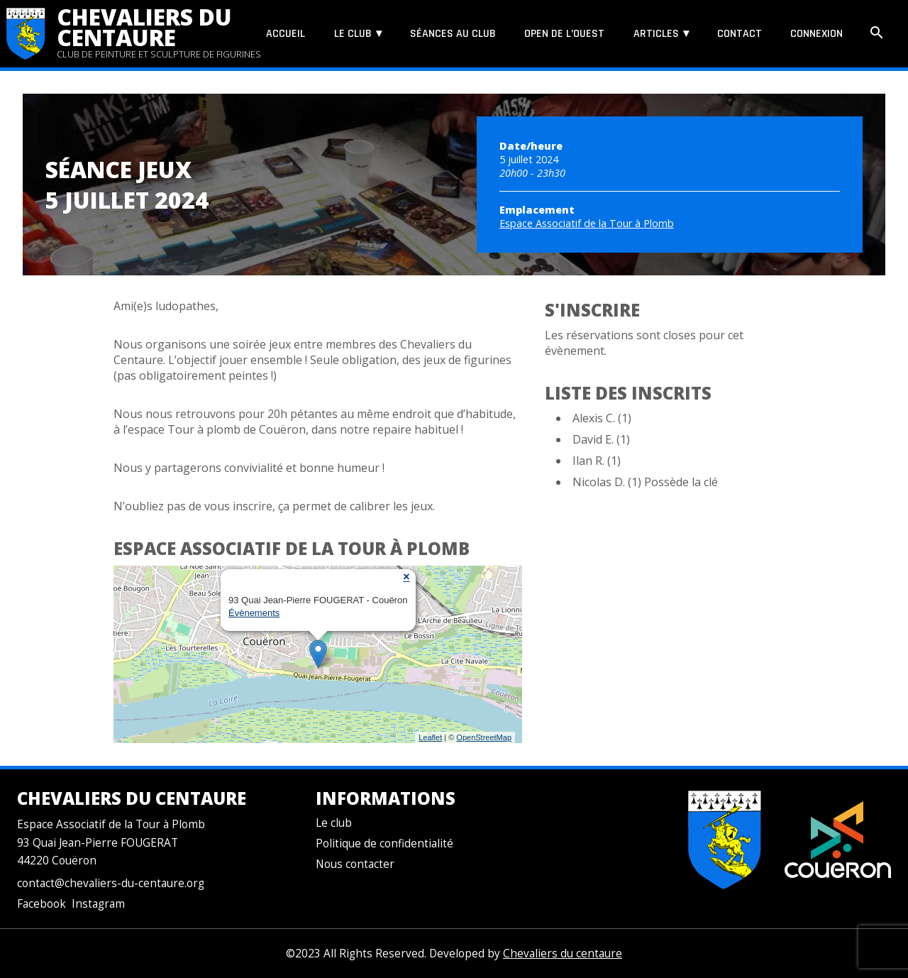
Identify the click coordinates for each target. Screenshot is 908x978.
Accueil (285, 33)
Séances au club (453, 33)
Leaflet (430, 737)
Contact (739, 33)
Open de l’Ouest (564, 33)
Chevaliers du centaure (144, 27)
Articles (656, 33)
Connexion (816, 33)
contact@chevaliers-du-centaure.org (110, 883)
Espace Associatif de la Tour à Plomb (586, 223)
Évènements (253, 613)
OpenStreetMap (483, 737)
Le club (353, 33)
